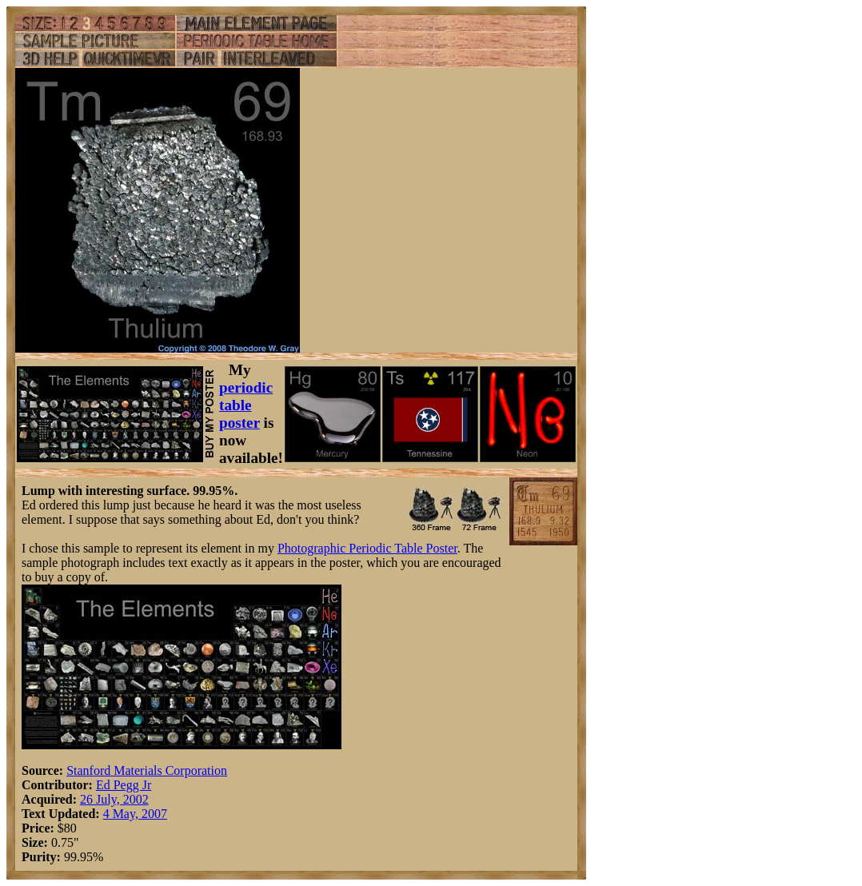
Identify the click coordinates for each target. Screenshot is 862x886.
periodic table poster (246, 405)
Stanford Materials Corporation (146, 770)
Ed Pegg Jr (123, 785)
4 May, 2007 (135, 813)
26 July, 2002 (114, 799)
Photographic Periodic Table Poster (367, 548)
